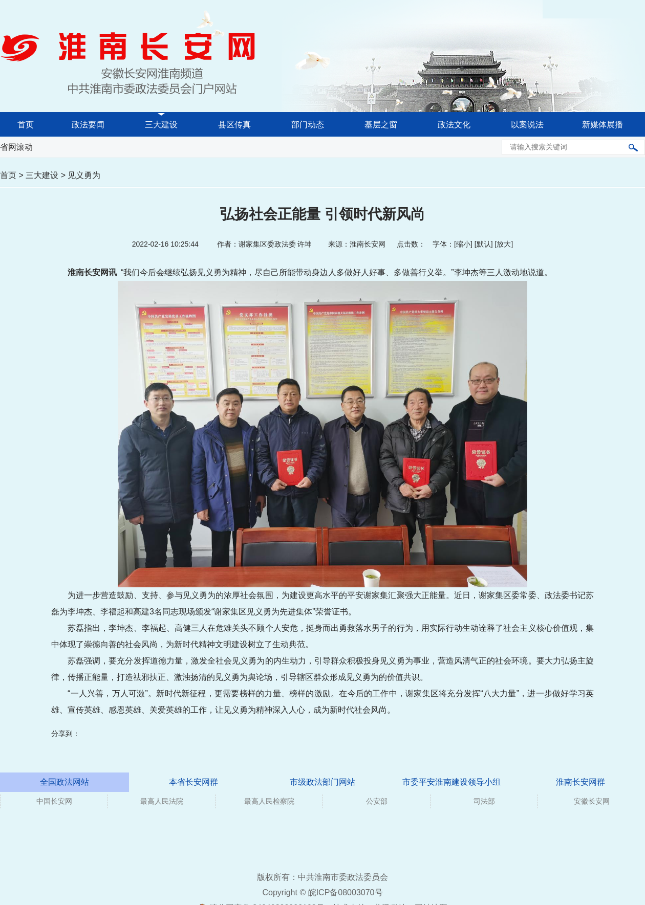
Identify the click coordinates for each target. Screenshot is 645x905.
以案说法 (527, 124)
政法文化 (454, 124)
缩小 (463, 244)
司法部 (484, 801)
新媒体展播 (602, 124)
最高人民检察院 (269, 801)
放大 (504, 244)
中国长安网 (54, 801)
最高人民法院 (161, 801)
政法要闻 (88, 124)
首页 (25, 124)
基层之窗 (380, 124)
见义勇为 (84, 175)
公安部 (377, 801)
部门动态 (307, 124)
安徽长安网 (592, 801)
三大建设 (161, 124)
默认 (484, 244)
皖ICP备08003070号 (345, 892)
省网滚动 (16, 147)
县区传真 (234, 124)
